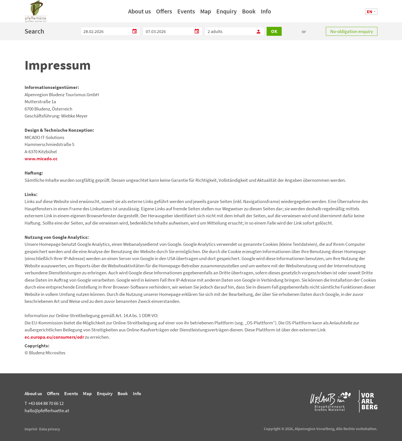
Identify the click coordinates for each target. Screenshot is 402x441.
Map (205, 13)
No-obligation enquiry (351, 31)
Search (34, 31)
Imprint (31, 429)
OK (274, 31)
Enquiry (226, 13)
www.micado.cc (41, 158)
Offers (164, 13)
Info (266, 13)
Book (248, 13)
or (304, 31)
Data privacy (49, 429)
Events (186, 13)
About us (139, 13)
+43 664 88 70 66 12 (44, 403)
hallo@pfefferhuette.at (47, 410)
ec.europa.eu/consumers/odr (54, 337)
